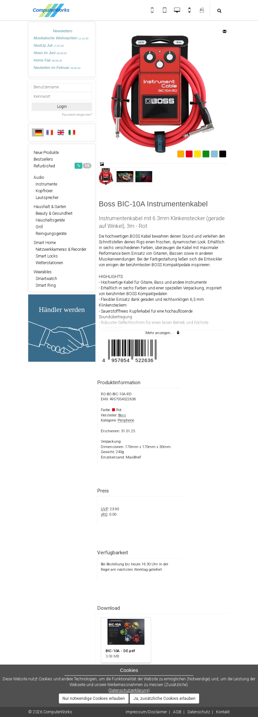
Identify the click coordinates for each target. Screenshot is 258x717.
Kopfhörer (43, 191)
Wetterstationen (48, 263)
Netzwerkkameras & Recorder (60, 249)
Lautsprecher (46, 197)
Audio (39, 177)
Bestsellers (43, 159)
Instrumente (45, 184)
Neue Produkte (46, 152)
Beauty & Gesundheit (53, 213)
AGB (177, 712)
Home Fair (48, 60)
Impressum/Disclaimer (146, 712)
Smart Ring (45, 285)
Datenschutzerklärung (129, 690)
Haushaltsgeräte (49, 220)
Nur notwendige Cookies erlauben (93, 698)
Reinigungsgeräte (50, 233)
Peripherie (126, 420)
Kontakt (223, 712)
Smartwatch (45, 278)
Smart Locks (46, 256)
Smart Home (45, 242)
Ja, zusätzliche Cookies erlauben (164, 698)
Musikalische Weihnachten (61, 38)
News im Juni (50, 53)
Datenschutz (198, 712)
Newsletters (62, 31)
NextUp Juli (48, 45)
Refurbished (62, 166)
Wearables (43, 272)
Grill (38, 227)
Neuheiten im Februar (57, 68)
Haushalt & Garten (50, 206)
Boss (122, 415)
